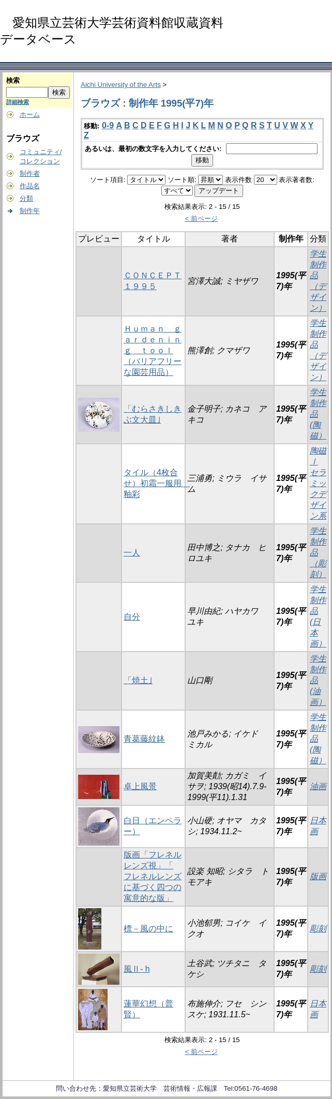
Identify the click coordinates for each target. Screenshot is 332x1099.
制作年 (30, 211)
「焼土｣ (138, 680)
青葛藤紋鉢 (144, 738)
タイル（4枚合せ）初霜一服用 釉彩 (157, 483)
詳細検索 (17, 102)
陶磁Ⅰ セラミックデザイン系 (318, 483)
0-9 (108, 125)
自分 (132, 616)
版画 (318, 876)
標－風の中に (148, 928)
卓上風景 (140, 786)
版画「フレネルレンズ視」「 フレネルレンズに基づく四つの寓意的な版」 (153, 876)
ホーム (30, 114)
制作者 (30, 173)
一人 (132, 552)
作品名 (30, 186)
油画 (318, 786)
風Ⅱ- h (137, 969)
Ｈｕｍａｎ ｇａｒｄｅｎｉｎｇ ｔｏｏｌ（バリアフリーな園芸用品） (153, 350)
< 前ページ (201, 218)
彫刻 (318, 928)
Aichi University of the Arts (121, 84)
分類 (26, 198)
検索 (13, 80)
